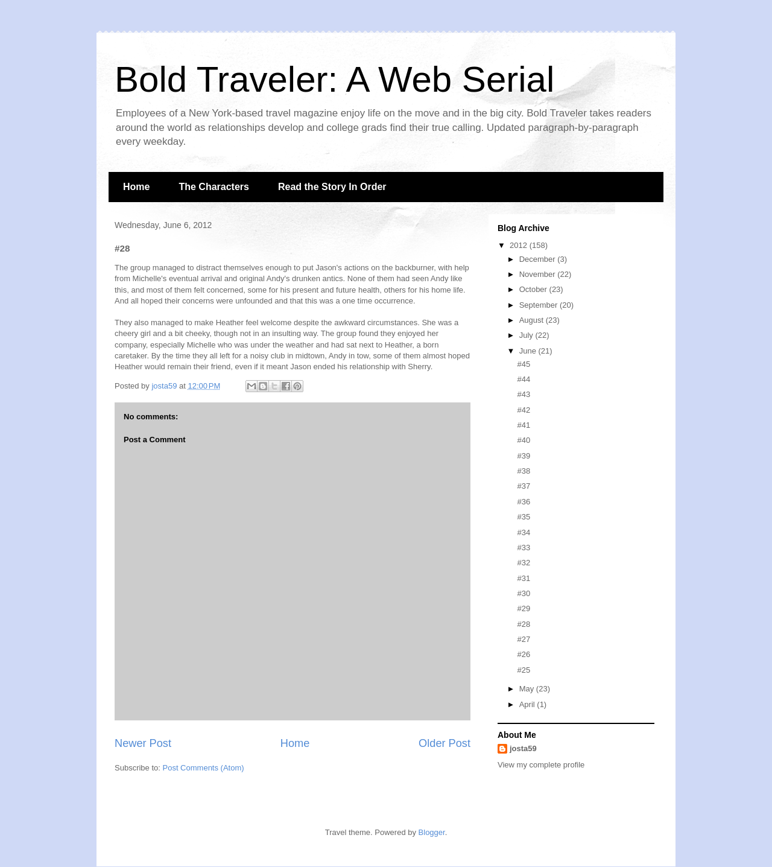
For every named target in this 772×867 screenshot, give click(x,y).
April (528, 704)
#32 (523, 562)
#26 (523, 654)
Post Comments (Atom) (203, 767)
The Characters (214, 187)
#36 (523, 501)
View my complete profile (541, 764)
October (534, 289)
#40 (523, 440)
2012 (520, 245)
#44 (523, 379)
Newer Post (143, 743)
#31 (523, 578)
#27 (523, 639)
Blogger (432, 832)
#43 (523, 394)
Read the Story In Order (332, 187)
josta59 (523, 748)
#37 (523, 486)
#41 (523, 425)
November (538, 274)
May (527, 688)
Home (136, 187)
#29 (523, 608)
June (529, 350)
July (527, 335)
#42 (523, 409)
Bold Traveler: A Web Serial (334, 79)
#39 (523, 455)
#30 (523, 593)
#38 (523, 470)
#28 (523, 624)
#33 (523, 547)
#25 (523, 670)
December (538, 259)
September (539, 305)
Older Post (444, 743)
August (532, 320)
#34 (523, 532)
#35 (523, 516)
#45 (523, 364)
